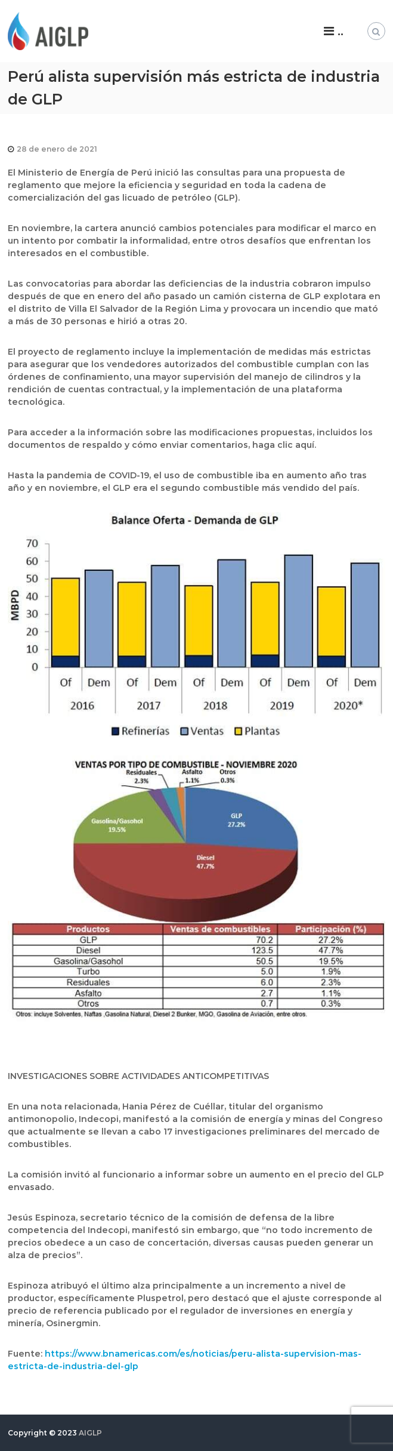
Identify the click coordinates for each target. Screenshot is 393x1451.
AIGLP (90, 1432)
